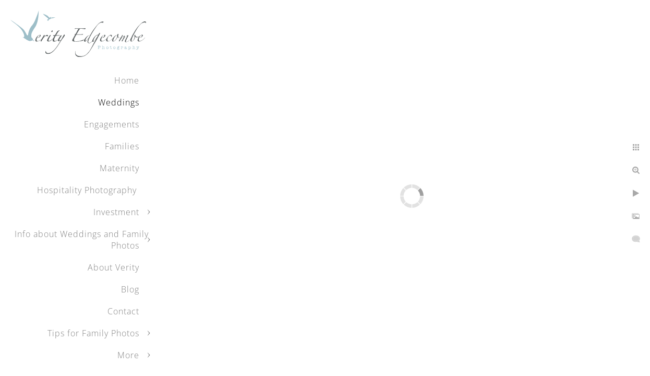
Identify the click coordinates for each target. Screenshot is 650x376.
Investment (116, 212)
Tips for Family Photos (93, 333)
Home (126, 80)
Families (122, 146)
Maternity (119, 168)
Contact (123, 311)
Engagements (111, 124)
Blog (130, 289)
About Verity (113, 267)
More (128, 355)
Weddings (118, 102)
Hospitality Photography (88, 190)
